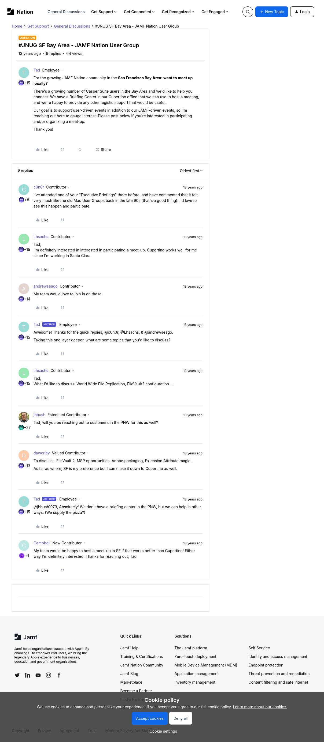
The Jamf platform (191, 648)
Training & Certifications (141, 656)
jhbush (39, 414)
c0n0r (39, 187)
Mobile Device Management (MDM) (206, 665)
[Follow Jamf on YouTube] (38, 675)
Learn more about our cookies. (260, 707)
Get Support (104, 11)
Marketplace (131, 682)
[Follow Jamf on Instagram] (48, 675)
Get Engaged (215, 11)
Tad (37, 70)
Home (17, 26)
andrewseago (46, 286)
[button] (271, 11)
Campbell (42, 543)
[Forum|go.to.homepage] (20, 11)
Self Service (259, 648)
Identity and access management (278, 656)
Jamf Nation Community (141, 665)
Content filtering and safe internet (278, 682)
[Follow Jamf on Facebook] (59, 675)
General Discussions (66, 11)
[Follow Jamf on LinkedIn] (27, 675)
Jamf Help (129, 648)
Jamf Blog (129, 673)
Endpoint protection (266, 665)
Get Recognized (178, 11)
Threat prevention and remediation (279, 673)
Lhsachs (41, 236)
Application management (197, 673)
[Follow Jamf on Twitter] (17, 675)
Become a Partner (136, 690)
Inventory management (195, 682)
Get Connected (140, 11)
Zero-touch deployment (195, 656)
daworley (42, 453)
